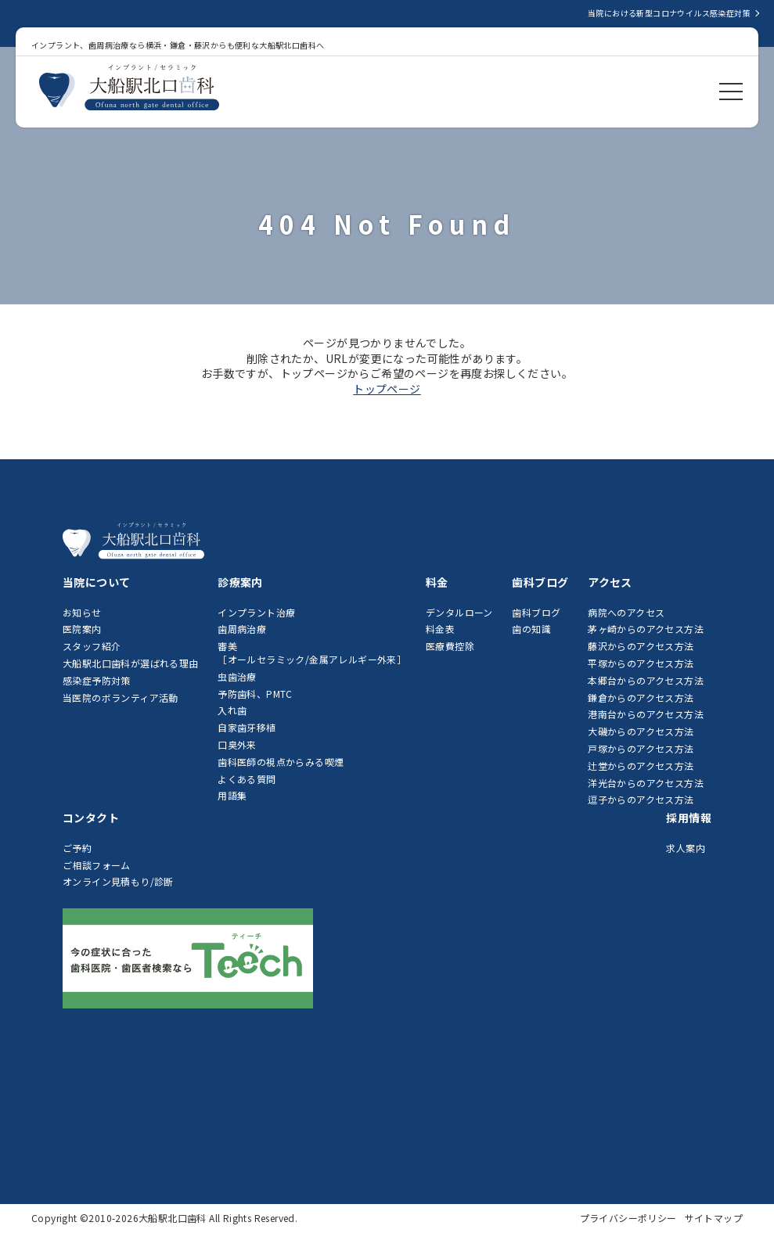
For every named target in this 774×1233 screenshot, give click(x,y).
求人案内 (685, 847)
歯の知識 (531, 628)
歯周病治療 (242, 628)
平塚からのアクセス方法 (640, 663)
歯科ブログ (536, 612)
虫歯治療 (237, 676)
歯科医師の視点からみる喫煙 (281, 761)
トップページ (386, 389)
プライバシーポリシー (628, 1217)
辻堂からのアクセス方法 (640, 765)
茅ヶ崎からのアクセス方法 (646, 628)
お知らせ (82, 612)
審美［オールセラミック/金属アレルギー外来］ (312, 652)
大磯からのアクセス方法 (640, 731)
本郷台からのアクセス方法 (646, 680)
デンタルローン (459, 612)
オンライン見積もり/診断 (118, 881)
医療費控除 (450, 645)
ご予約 (77, 847)
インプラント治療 (256, 612)
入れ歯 (232, 710)
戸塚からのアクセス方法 (640, 748)
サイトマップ (714, 1217)
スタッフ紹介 (92, 645)
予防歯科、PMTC (255, 693)
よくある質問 (246, 778)
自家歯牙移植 (246, 727)
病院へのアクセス (626, 612)
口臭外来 (237, 744)
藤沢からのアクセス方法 (640, 645)
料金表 (440, 628)
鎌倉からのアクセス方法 (640, 697)
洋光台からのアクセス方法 (646, 782)
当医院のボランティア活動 (120, 697)
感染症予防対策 (97, 680)
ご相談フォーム (97, 865)
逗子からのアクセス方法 (640, 799)
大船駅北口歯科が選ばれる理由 (131, 663)
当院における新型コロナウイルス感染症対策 (669, 13)
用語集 (232, 795)
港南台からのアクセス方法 (646, 714)
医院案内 (82, 628)
